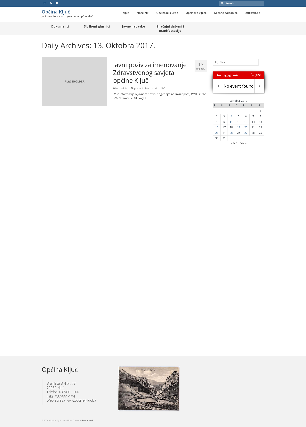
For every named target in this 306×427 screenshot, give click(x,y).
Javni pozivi (151, 88)
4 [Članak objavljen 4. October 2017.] (231, 116)
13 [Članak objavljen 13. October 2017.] (245, 122)
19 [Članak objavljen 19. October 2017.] (238, 127)
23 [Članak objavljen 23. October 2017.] (216, 133)
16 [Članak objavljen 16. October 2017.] (216, 127)
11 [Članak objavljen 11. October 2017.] (231, 122)
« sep (234, 143)
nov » (243, 143)
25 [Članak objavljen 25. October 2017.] (231, 133)
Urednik (122, 88)
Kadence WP (87, 420)
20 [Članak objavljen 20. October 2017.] (245, 127)
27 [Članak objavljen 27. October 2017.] (245, 133)
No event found (239, 86)
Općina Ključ (56, 11)
